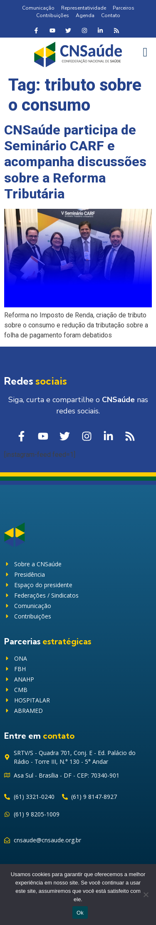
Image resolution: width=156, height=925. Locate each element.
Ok (80, 913)
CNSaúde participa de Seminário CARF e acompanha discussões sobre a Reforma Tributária (75, 162)
